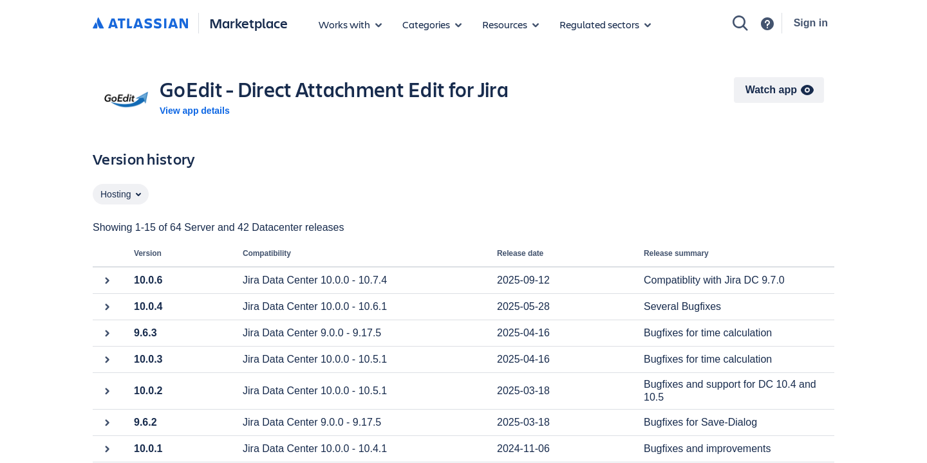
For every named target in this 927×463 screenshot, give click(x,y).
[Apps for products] (350, 24)
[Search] (740, 23)
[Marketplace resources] (510, 24)
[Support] (767, 24)
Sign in (811, 22)
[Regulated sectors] (605, 24)
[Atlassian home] (140, 24)
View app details (195, 110)
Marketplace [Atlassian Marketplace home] (248, 23)
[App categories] (432, 24)
